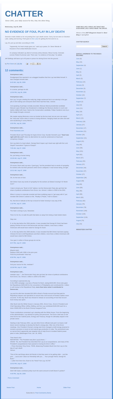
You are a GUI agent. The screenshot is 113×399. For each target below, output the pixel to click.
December (79, 88)
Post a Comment (13, 378)
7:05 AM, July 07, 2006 (17, 148)
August (78, 101)
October (79, 95)
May (77, 62)
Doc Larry (35, 39)
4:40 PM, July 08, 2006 (18, 374)
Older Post (66, 387)
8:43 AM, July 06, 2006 (17, 82)
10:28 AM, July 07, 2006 (18, 158)
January (79, 85)
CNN (32, 43)
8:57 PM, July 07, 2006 (18, 243)
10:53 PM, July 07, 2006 (18, 363)
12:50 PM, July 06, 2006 (18, 92)
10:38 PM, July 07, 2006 (18, 267)
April (77, 75)
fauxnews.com (19, 130)
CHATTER (24, 13)
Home (39, 387)
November (79, 92)
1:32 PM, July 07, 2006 (18, 203)
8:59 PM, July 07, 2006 (18, 257)
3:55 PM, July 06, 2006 (18, 123)
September (80, 65)
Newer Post (10, 387)
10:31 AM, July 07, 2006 (18, 170)
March (78, 78)
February (79, 82)
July (77, 105)
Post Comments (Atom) (43, 393)
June (77, 58)
